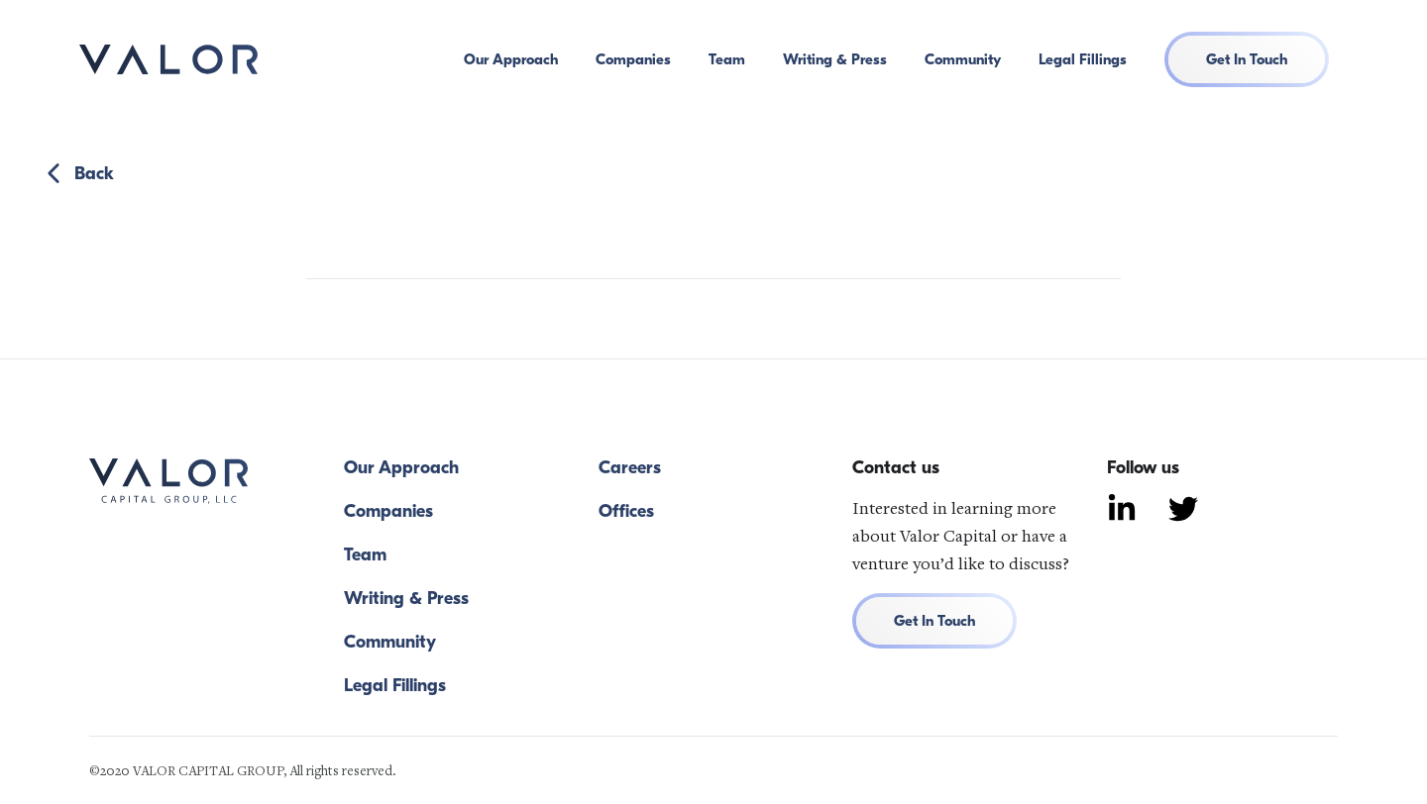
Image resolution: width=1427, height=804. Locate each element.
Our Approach (511, 59)
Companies (633, 59)
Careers (630, 468)
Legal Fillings (1083, 59)
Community (963, 59)
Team (727, 59)
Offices (626, 512)
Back (77, 173)
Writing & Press (835, 59)
